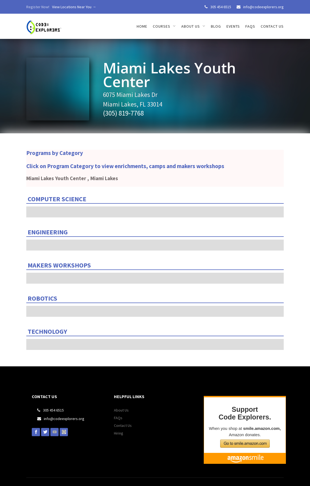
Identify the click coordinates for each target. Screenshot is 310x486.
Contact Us (123, 425)
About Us (121, 410)
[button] (164, 26)
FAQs (250, 26)
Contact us (272, 26)
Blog (216, 26)
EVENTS (233, 26)
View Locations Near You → (74, 6)
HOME (142, 26)
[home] (44, 24)
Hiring (118, 433)
